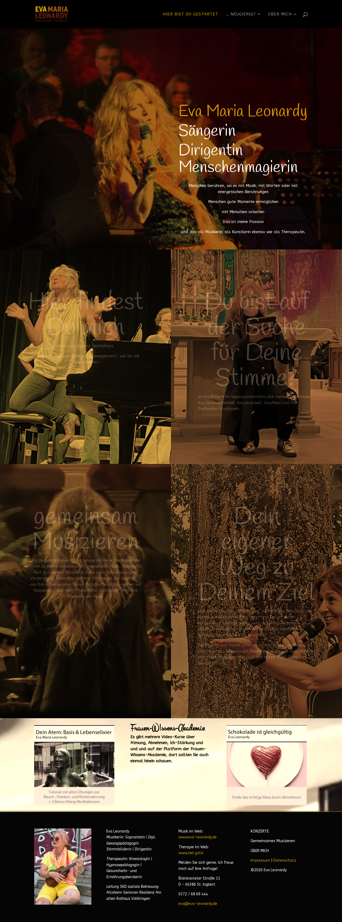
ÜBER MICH (260, 851)
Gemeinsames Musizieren (273, 841)
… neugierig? (241, 14)
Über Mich (280, 14)
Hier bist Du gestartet (190, 14)
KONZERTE (260, 831)
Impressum (260, 860)
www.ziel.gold (190, 853)
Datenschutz (285, 860)
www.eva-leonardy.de (197, 837)
